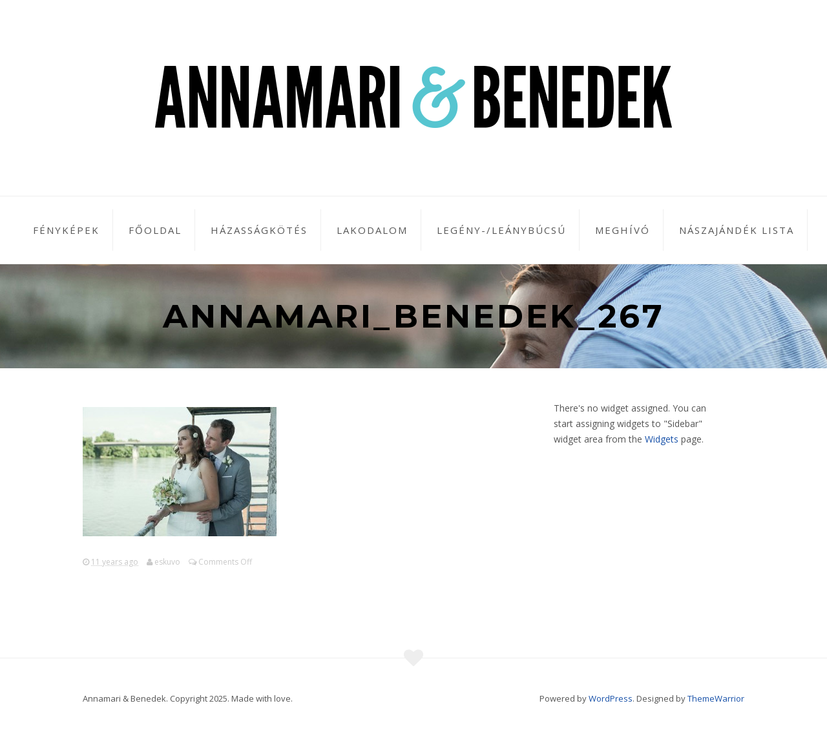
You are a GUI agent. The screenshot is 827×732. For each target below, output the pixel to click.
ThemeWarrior (715, 698)
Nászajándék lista (736, 230)
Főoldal (155, 230)
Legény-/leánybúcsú (501, 230)
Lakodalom (372, 230)
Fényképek (66, 230)
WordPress (611, 698)
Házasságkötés (259, 230)
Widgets (661, 439)
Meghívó (622, 230)
